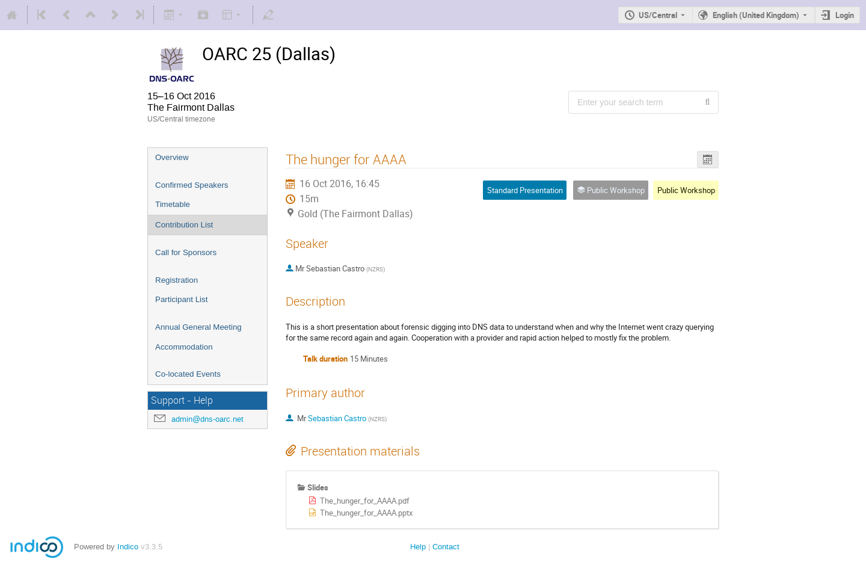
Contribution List (184, 224)
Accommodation (184, 346)
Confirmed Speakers (192, 185)
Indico (127, 547)
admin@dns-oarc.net (207, 419)
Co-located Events (188, 373)
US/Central (658, 15)
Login (844, 15)
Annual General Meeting (198, 327)
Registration (176, 280)
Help (418, 547)
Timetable (172, 204)
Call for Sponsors (185, 252)
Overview (172, 157)
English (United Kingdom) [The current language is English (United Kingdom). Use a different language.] (756, 15)
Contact (445, 547)
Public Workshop (686, 190)
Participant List (181, 299)
